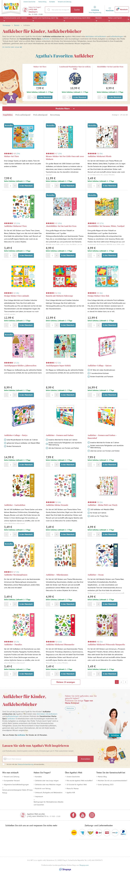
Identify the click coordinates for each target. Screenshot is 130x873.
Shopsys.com (84, 865)
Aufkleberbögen (116, 36)
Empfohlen (8, 114)
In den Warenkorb (44, 97)
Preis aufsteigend (22, 114)
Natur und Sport (115, 19)
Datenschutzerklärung (25, 764)
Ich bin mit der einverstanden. (24, 764)
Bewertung (55, 114)
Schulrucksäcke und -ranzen (15, 19)
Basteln (99, 19)
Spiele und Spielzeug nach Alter (76, 19)
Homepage (6, 25)
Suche (77, 9)
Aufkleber (46, 39)
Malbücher (70, 708)
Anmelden (85, 759)
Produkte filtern (65, 108)
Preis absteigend (40, 114)
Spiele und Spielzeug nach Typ (45, 19)
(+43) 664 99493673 (33, 10)
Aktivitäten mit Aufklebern (96, 36)
